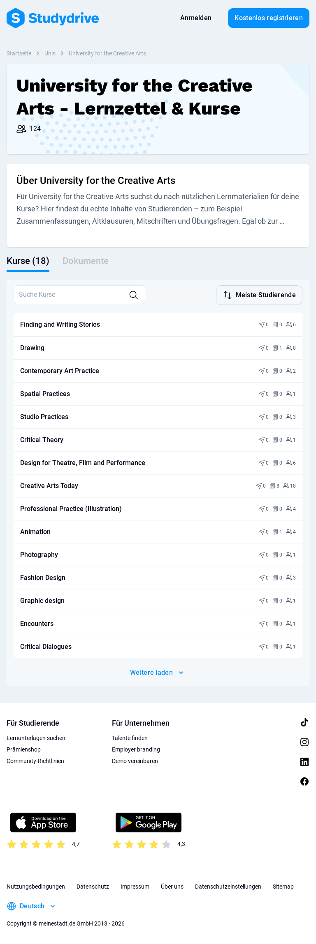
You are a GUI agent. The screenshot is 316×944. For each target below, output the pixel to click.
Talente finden (130, 738)
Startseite (19, 53)
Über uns (172, 886)
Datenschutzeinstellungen (228, 886)
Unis (50, 53)
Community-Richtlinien (35, 761)
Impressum (135, 886)
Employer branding (136, 749)
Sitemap (283, 886)
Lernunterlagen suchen (36, 738)
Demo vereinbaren (135, 761)
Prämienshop (24, 749)
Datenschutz (93, 886)
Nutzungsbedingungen (36, 886)
